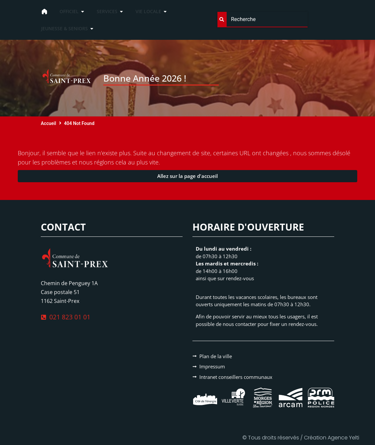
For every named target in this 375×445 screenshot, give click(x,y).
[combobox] (262, 19)
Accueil (48, 123)
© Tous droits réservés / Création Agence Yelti (300, 437)
